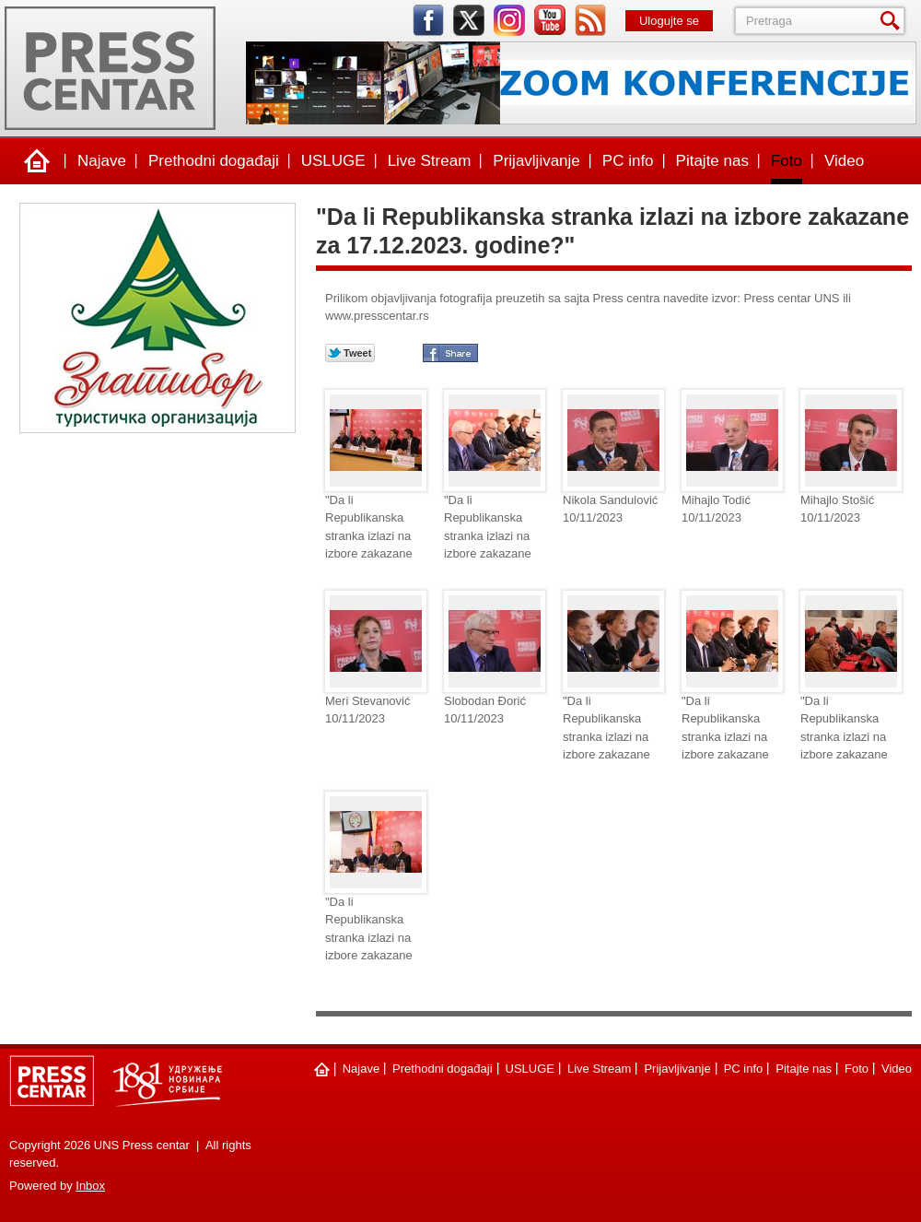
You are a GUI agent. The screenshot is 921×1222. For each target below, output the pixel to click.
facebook (428, 20)
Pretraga (893, 21)
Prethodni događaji (213, 161)
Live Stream (430, 161)
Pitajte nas (712, 161)
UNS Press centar (110, 68)
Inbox (90, 1186)
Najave (101, 161)
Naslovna (36, 161)
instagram (509, 20)
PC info (628, 161)
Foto (786, 161)
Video (844, 161)
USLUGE (333, 161)
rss (590, 20)
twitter (468, 20)
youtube (549, 20)
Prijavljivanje (536, 161)
